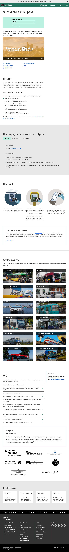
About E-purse (10, 240)
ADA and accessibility (41, 531)
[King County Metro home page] (8, 518)
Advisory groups (23, 531)
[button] (67, 1)
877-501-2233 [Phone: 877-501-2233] (11, 118)
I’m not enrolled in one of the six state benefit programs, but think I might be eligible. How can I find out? (23, 400)
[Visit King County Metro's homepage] (13, 452)
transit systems (38, 233)
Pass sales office (39, 529)
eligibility (7, 63)
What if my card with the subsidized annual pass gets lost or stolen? (23, 422)
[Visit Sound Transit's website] (34, 452)
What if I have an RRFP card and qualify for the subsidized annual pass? (23, 396)
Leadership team (23, 529)
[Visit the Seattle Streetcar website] (34, 462)
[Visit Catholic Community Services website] (55, 452)
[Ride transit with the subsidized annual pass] (23, 48)
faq (25, 65)
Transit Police (39, 538)
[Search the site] (60, 5)
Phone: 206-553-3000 (9, 531)
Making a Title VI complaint (39, 534)
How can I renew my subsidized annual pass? (23, 419)
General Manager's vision (25, 527)
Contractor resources (24, 540)
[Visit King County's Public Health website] (13, 462)
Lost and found (39, 525)
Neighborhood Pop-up (52, 20)
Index (5, 512)
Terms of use (18, 547)
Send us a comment (40, 527)
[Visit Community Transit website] (50, 472)
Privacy (11, 547)
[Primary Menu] (67, 5)
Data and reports (24, 536)
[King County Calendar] (43, 5)
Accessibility (6, 547)
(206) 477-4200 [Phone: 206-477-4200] (55, 378)
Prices (48, 14)
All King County (59, 547)
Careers (21, 525)
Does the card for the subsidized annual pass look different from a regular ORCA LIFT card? (23, 389)
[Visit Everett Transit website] (18, 472)
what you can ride (29, 63)
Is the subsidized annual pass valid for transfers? (23, 385)
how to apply (9, 65)
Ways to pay (50, 16)
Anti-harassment (39, 536)
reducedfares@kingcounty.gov (57, 379)
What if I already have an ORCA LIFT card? (23, 393)
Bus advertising (23, 538)
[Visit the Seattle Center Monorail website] (55, 462)
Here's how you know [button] (46, 1)
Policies (21, 534)
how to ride (8, 68)
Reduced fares (51, 18)
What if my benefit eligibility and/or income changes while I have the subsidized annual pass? (23, 415)
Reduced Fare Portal (14, 148)
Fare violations (50, 22)
